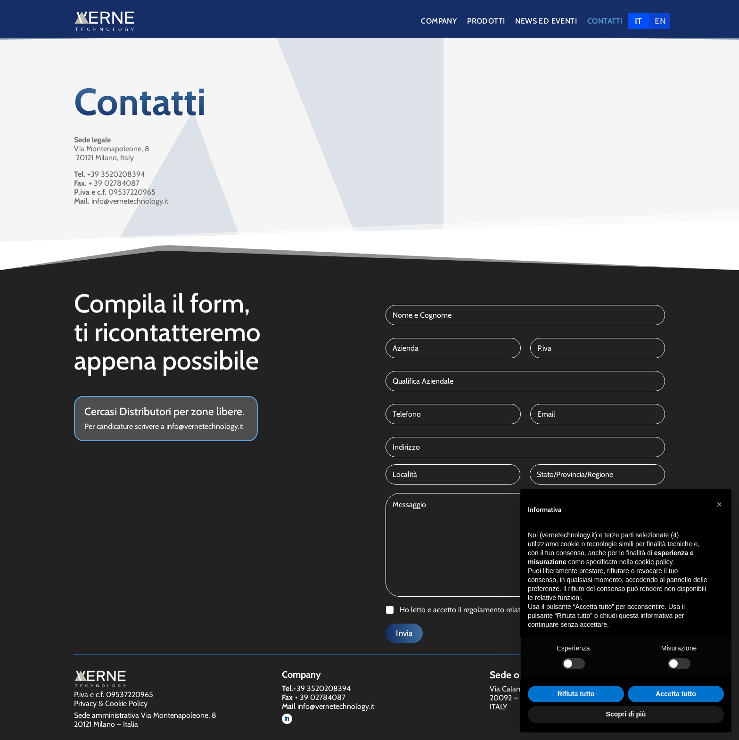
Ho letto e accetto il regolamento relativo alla (494, 609)
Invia (404, 633)
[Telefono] (453, 414)
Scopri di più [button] (626, 714)
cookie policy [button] (653, 562)
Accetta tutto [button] (676, 694)
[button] (719, 504)
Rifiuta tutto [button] (576, 694)
